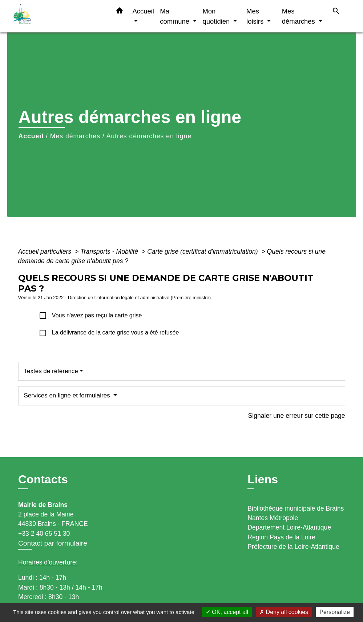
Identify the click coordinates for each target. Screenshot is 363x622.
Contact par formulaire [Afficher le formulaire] (52, 543)
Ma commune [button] (175, 16)
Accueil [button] (143, 11)
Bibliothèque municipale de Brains (295, 508)
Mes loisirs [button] (255, 16)
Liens (262, 479)
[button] (119, 12)
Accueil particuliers (45, 251)
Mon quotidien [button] (217, 16)
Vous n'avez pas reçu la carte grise (90, 315)
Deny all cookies (283, 612)
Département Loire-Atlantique (289, 527)
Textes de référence (51, 371)
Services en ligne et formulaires (68, 395)
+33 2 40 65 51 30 (44, 533)
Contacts (43, 479)
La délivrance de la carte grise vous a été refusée (109, 333)
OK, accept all (227, 612)
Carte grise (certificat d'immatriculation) (203, 251)
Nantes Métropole (272, 518)
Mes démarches (75, 136)
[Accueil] (58, 16)
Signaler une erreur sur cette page (296, 415)
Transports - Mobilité (110, 251)
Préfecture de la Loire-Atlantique (293, 546)
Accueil (31, 136)
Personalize (334, 612)
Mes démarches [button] (299, 16)
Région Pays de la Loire (281, 537)
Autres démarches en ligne (148, 136)
